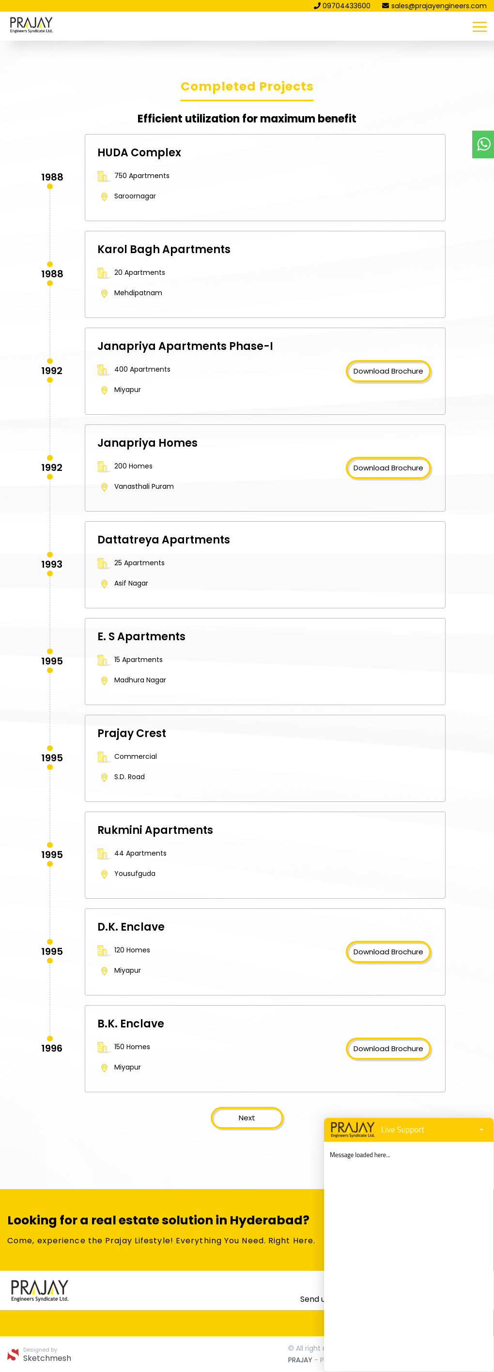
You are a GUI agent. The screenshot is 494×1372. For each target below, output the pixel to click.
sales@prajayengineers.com (434, 6)
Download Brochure (388, 371)
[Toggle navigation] (479, 26)
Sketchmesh (47, 1358)
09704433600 (342, 6)
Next (247, 1118)
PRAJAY (300, 1360)
